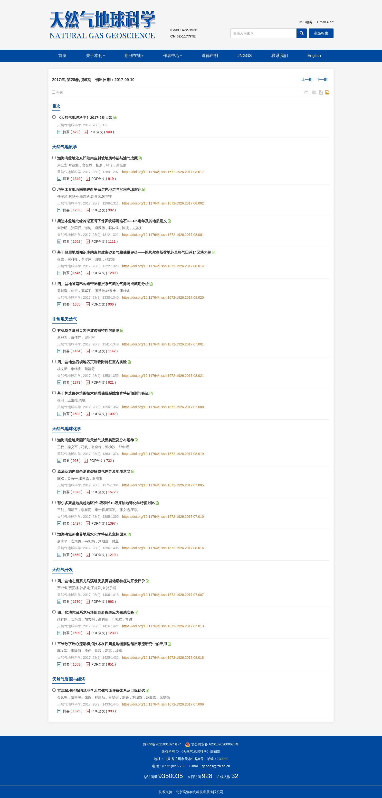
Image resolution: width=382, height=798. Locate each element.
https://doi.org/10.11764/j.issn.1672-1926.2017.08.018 (163, 657)
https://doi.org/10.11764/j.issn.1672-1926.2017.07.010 (163, 517)
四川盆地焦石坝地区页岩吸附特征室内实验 (92, 362)
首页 (62, 55)
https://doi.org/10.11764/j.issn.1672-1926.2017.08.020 (163, 297)
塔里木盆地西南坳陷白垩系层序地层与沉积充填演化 (99, 189)
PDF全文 (96, 132)
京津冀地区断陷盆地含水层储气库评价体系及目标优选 (101, 690)
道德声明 (209, 55)
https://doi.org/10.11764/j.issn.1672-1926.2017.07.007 (163, 595)
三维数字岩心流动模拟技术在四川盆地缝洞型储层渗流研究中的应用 (112, 644)
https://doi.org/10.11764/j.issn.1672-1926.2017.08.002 (163, 203)
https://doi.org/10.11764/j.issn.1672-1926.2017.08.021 (163, 376)
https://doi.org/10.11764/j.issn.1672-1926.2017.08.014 (163, 266)
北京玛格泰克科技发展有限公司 (199, 792)
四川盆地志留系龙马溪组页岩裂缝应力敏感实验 (95, 612)
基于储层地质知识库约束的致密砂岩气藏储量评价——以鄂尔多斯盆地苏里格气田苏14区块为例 (134, 252)
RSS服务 (306, 22)
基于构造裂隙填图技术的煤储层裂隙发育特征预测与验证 (103, 393)
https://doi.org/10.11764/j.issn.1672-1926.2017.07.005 (163, 485)
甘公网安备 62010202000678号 (212, 744)
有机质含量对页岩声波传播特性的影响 (88, 330)
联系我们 (279, 55)
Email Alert (325, 22)
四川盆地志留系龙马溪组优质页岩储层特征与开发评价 (101, 581)
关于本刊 (95, 55)
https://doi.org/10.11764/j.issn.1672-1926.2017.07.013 (163, 626)
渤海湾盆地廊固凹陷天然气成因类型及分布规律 (95, 440)
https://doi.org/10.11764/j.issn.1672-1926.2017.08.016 (163, 548)
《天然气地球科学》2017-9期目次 (85, 117)
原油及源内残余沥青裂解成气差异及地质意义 (93, 471)
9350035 (170, 775)
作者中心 (172, 55)
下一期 (321, 79)
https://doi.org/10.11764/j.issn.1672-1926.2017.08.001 (163, 235)
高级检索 (321, 33)
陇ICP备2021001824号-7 (162, 744)
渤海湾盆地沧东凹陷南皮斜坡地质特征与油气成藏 (97, 158)
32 (235, 775)
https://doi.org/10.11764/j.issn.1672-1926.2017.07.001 (163, 344)
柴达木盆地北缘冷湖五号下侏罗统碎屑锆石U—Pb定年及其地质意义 (112, 221)
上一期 (306, 79)
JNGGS (245, 55)
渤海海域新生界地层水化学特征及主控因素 (92, 534)
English (314, 55)
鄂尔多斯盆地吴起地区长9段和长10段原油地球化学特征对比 (106, 503)
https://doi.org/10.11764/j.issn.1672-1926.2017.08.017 (163, 172)
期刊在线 (133, 55)
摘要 (66, 132)
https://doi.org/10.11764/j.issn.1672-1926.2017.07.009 (163, 704)
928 (207, 775)
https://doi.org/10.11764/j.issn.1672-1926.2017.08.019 (163, 454)
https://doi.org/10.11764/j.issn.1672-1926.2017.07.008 (163, 407)
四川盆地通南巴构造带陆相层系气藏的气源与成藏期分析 (103, 284)
